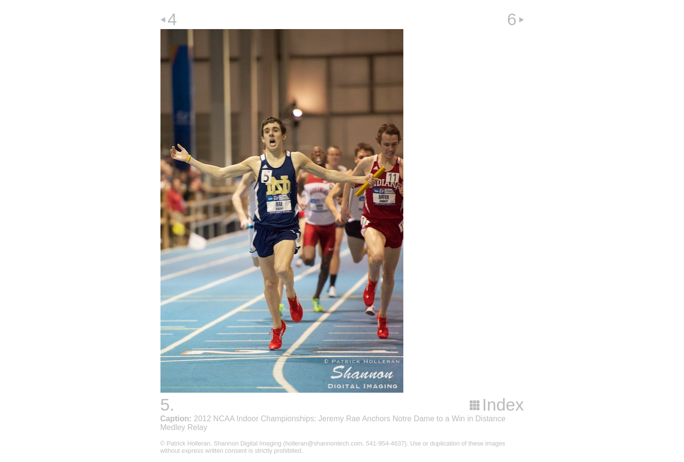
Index (503, 404)
